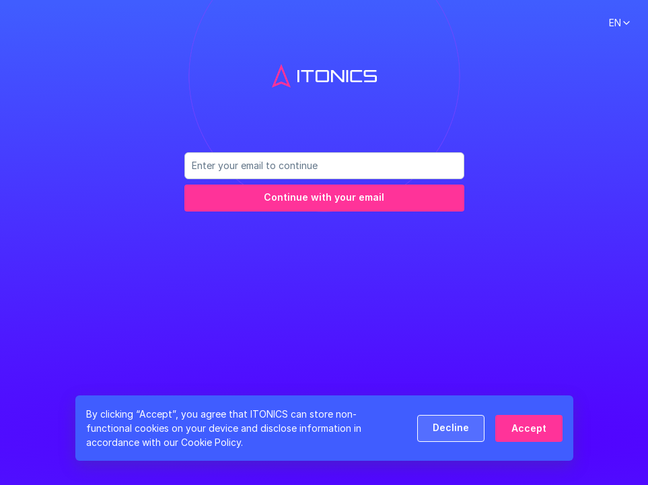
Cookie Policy (211, 442)
